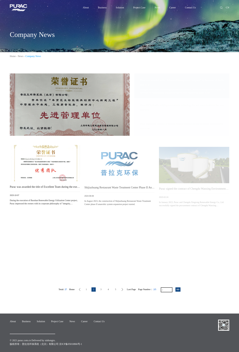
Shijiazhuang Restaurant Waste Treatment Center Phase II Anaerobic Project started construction (137, 188)
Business (26, 321)
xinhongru (50, 340)
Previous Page (80, 289)
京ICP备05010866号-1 (70, 344)
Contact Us (99, 321)
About (13, 321)
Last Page (131, 289)
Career (84, 321)
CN (227, 7)
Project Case (57, 321)
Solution (41, 321)
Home (13, 56)
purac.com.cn (24, 340)
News (20, 56)
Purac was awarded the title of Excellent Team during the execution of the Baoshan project (59, 187)
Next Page (122, 289)
